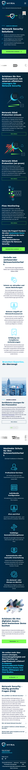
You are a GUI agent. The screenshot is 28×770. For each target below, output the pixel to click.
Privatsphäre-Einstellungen (10, 764)
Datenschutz (23, 762)
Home (3, 8)
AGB (23, 764)
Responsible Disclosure (7, 762)
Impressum (16, 762)
